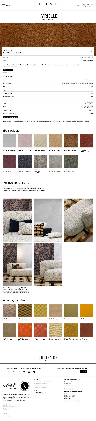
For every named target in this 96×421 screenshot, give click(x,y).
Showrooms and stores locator (72, 401)
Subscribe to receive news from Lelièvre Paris (72, 368)
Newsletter (5, 411)
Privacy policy (6, 408)
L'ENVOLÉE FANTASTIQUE (85, 57)
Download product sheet (10, 117)
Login (4, 66)
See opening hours (69, 389)
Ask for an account (12, 66)
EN (80, 5)
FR (78, 5)
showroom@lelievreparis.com (41, 387)
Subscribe (83, 371)
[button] (9, 142)
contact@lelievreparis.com (41, 383)
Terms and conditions (8, 405)
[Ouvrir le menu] (5, 5)
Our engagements (8, 404)
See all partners (7, 416)
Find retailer (6, 72)
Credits (5, 409)
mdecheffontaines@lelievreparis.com (44, 394)
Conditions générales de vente (11, 406)
